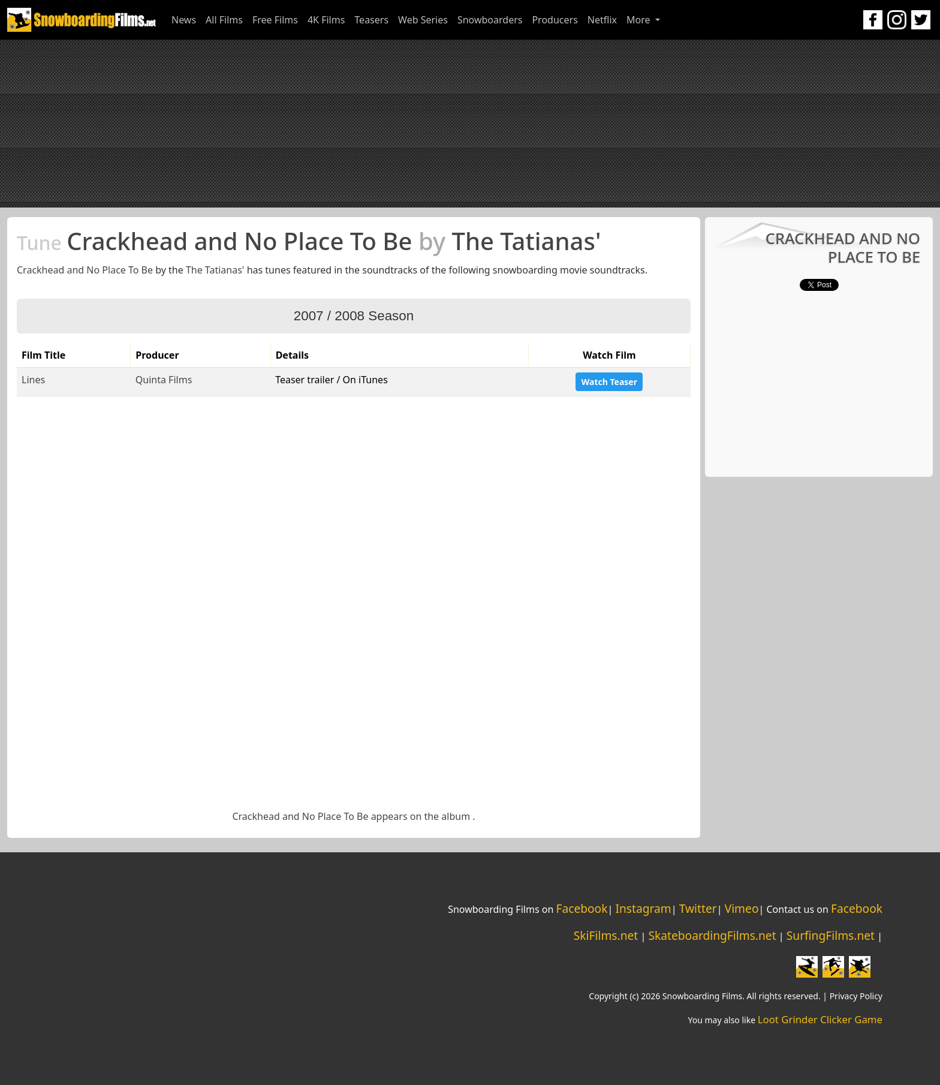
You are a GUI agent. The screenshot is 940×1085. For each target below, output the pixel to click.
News (183, 19)
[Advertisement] (470, 124)
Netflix (602, 19)
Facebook (581, 908)
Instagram (643, 908)
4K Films (326, 19)
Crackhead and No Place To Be (85, 269)
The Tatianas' (215, 269)
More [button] (639, 19)
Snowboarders (490, 19)
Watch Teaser (609, 381)
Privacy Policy (856, 996)
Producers (554, 19)
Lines (33, 379)
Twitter (698, 908)
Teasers (371, 19)
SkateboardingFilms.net (712, 935)
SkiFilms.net (606, 935)
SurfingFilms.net (831, 935)
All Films (224, 19)
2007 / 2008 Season (354, 315)
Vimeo (742, 908)
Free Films (275, 19)
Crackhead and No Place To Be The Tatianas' (309, 240)
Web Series (423, 19)
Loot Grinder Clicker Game (820, 1019)
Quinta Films (163, 379)
